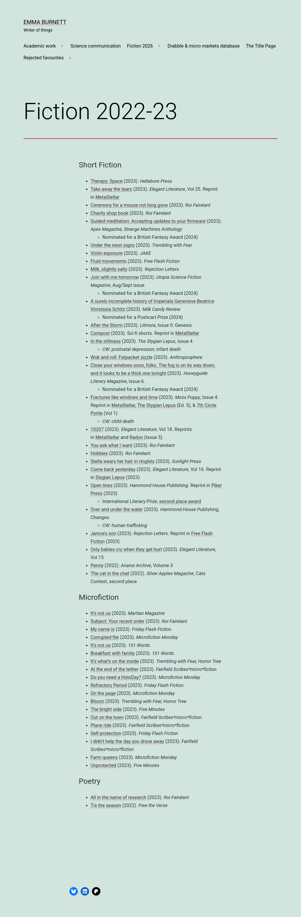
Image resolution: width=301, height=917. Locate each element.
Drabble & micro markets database (203, 46)
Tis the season (106, 805)
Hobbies (99, 453)
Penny (97, 565)
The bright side (106, 709)
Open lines (101, 485)
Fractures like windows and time (124, 397)
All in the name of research (118, 797)
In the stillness (106, 341)
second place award (180, 501)
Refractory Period (109, 685)
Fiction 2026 (140, 46)
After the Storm (107, 325)
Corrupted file (105, 637)
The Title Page (261, 46)
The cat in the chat (110, 573)
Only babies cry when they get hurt (126, 549)
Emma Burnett (45, 22)
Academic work (40, 46)
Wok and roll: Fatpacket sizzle (121, 357)
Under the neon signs (113, 245)
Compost (100, 333)
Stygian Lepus (110, 477)
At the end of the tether (115, 669)
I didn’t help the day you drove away (127, 741)
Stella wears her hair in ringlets (122, 461)
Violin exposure (107, 253)
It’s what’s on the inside (115, 661)
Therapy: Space (107, 181)
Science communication (96, 46)
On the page (103, 693)
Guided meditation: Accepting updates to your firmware (148, 221)
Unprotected (103, 765)
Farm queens (104, 757)
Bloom (97, 701)
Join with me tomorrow (115, 277)
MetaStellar (107, 197)
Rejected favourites (44, 58)
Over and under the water (117, 509)
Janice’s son (103, 533)
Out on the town (107, 717)
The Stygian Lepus (156, 405)
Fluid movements (109, 261)
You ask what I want (111, 445)
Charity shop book (109, 213)
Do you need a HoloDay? (116, 677)
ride (106, 725)
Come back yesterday (113, 469)
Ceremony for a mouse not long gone (129, 205)
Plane (96, 725)
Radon (136, 437)
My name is (103, 629)
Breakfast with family (113, 653)
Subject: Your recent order (117, 621)
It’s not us (101, 613)
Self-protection (106, 733)
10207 (97, 429)
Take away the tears (111, 189)
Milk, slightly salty (109, 269)
